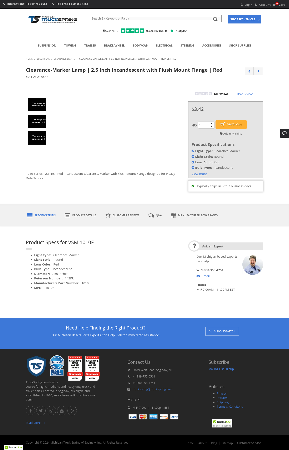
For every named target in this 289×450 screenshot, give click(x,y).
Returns (222, 398)
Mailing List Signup (221, 369)
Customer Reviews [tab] (122, 215)
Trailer (90, 45)
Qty (194, 125)
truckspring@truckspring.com (153, 389)
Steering (187, 45)
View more (199, 174)
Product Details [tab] (80, 215)
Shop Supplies (240, 45)
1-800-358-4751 (78, 4)
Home (190, 443)
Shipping (223, 402)
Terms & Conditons (230, 406)
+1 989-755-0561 (144, 376)
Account (263, 5)
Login (247, 5)
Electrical (164, 45)
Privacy (222, 393)
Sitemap (227, 443)
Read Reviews (245, 94)
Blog (214, 443)
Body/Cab (140, 45)
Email (203, 276)
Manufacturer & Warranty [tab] (194, 215)
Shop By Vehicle (242, 19)
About (202, 443)
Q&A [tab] (155, 215)
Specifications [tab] (41, 215)
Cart (279, 5)
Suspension (47, 45)
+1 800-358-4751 (144, 383)
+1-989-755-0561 (36, 4)
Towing (70, 45)
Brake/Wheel (114, 45)
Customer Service (249, 442)
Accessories (211, 45)
